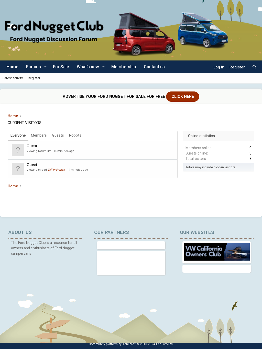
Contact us (154, 66)
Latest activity (13, 78)
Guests (58, 135)
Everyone (18, 135)
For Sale (61, 66)
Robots (75, 135)
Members (39, 135)
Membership (123, 66)
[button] (45, 66)
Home (12, 66)
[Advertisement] (101, 200)
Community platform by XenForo (131, 344)
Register (34, 78)
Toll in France (56, 169)
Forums (33, 66)
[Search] (254, 67)
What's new (88, 66)
